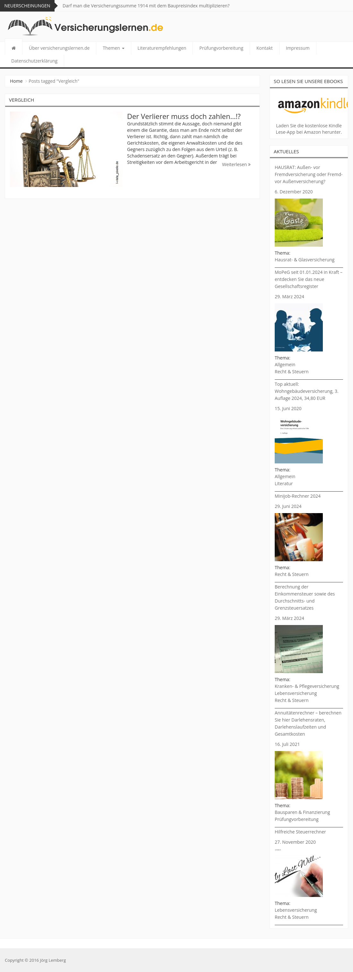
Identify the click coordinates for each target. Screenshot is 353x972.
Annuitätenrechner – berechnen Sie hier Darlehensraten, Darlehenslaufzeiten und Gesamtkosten (308, 723)
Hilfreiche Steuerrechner (300, 832)
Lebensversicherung (296, 693)
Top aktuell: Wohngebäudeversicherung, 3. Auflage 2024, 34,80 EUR (307, 391)
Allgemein (285, 364)
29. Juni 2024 (288, 506)
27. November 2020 (295, 842)
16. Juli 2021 (287, 744)
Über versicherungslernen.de (59, 48)
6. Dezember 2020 (294, 192)
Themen (113, 48)
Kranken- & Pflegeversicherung (307, 686)
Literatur (284, 483)
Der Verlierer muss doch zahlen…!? (184, 116)
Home (16, 81)
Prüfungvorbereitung (221, 48)
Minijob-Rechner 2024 (298, 496)
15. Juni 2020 (288, 408)
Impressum (298, 48)
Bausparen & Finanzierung (302, 812)
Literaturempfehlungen (162, 48)
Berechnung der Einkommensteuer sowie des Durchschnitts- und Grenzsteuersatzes (305, 597)
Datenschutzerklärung (34, 61)
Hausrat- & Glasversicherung (304, 260)
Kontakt (264, 48)
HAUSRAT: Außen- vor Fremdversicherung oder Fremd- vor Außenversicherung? (308, 174)
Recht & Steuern (292, 371)
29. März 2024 (289, 296)
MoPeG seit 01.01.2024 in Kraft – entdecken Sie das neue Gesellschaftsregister (308, 279)
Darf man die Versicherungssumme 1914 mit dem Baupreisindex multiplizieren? (146, 6)
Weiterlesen (236, 164)
